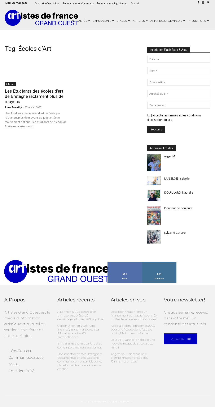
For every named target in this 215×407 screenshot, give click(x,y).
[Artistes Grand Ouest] (41, 18)
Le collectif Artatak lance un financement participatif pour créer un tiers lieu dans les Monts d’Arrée (133, 314)
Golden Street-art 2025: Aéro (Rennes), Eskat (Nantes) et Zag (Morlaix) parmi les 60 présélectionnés (77, 330)
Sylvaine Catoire (175, 233)
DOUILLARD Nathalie (178, 192)
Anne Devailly (13, 107)
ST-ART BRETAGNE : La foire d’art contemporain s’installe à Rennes (78, 343)
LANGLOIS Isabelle (177, 178)
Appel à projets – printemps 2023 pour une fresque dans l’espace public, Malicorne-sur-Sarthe (132, 328)
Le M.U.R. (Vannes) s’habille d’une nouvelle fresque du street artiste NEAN (131, 341)
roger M (169, 156)
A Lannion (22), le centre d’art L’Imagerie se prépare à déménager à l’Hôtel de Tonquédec (80, 314)
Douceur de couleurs (178, 208)
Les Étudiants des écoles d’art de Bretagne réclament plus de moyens (34, 96)
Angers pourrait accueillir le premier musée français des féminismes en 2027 (133, 355)
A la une (10, 84)
